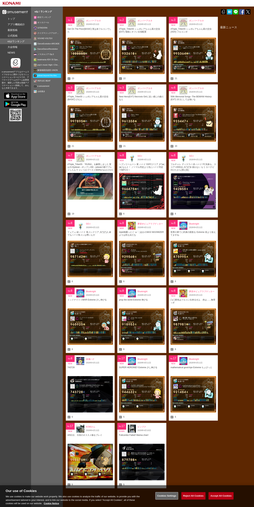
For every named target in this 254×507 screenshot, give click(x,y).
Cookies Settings (166, 497)
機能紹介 (16, 24)
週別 (98, 16)
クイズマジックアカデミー (47, 33)
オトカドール (41, 22)
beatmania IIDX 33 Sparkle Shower (47, 59)
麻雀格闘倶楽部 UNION (46, 70)
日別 (87, 16)
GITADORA (40, 28)
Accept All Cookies (221, 497)
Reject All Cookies (193, 497)
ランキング (16, 41)
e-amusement (41, 86)
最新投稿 (12, 30)
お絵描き (39, 91)
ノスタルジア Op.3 (44, 54)
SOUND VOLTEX (43, 38)
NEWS (11, 52)
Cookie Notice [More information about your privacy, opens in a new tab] (51, 505)
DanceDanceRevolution (46, 49)
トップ (11, 18)
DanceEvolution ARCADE (46, 44)
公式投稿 (12, 35)
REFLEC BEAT (42, 81)
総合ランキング (42, 17)
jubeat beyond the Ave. (45, 75)
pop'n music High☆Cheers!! (47, 65)
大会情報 (12, 47)
